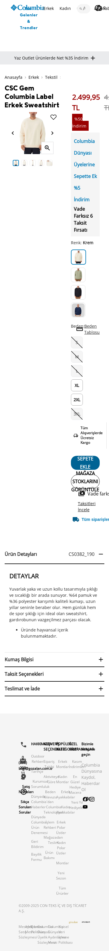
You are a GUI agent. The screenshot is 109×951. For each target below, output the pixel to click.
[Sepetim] (100, 8)
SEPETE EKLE (85, 463)
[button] (54, 554)
